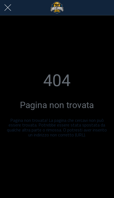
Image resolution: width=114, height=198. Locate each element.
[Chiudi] (7, 7)
